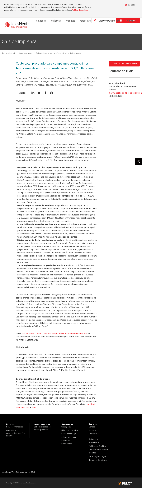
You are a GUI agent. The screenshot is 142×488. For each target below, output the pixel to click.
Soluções (36, 30)
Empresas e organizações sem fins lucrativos (15, 433)
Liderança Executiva (69, 430)
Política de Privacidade (98, 439)
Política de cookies (80, 10)
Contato (131, 30)
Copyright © (10, 478)
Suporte (92, 430)
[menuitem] (37, 30)
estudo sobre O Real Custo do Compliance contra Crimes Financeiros (54, 333)
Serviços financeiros (14, 427)
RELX (33, 407)
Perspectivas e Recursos (90, 30)
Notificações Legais (97, 452)
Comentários (94, 433)
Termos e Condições (97, 456)
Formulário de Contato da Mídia (126, 63)
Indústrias (52, 30)
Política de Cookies (97, 442)
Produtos (68, 30)
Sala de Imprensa (68, 437)
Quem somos (114, 30)
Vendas (92, 427)
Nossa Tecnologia (68, 433)
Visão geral (66, 427)
